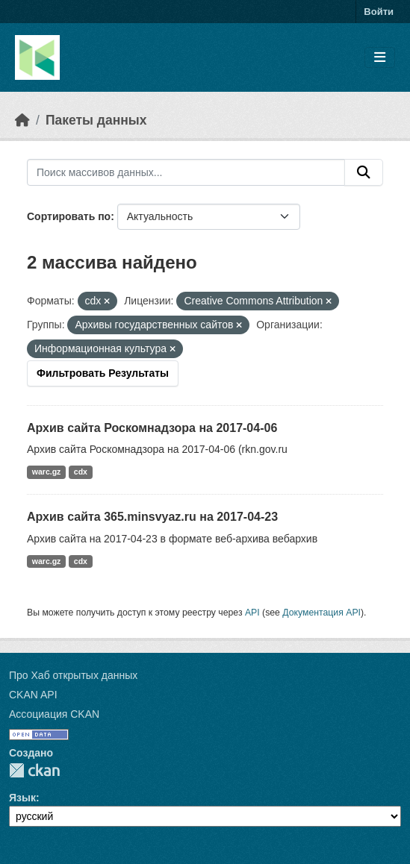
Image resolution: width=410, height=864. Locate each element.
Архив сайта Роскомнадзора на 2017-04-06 (152, 428)
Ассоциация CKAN (54, 714)
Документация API (321, 612)
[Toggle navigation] (379, 58)
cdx (80, 471)
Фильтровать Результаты (103, 373)
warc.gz (46, 471)
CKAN (34, 770)
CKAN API (33, 695)
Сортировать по (69, 216)
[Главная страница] (22, 120)
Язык (22, 798)
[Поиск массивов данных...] (186, 172)
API (252, 612)
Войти (379, 11)
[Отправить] (363, 172)
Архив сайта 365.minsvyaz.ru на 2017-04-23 (152, 516)
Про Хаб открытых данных (73, 675)
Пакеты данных (96, 120)
